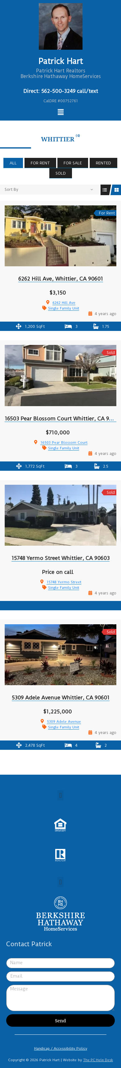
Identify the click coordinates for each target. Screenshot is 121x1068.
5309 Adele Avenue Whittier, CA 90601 (61, 697)
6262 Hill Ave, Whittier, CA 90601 (60, 279)
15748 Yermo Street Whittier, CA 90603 (60, 558)
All (13, 163)
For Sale (73, 163)
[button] (60, 795)
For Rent (40, 163)
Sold (61, 173)
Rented (103, 163)
